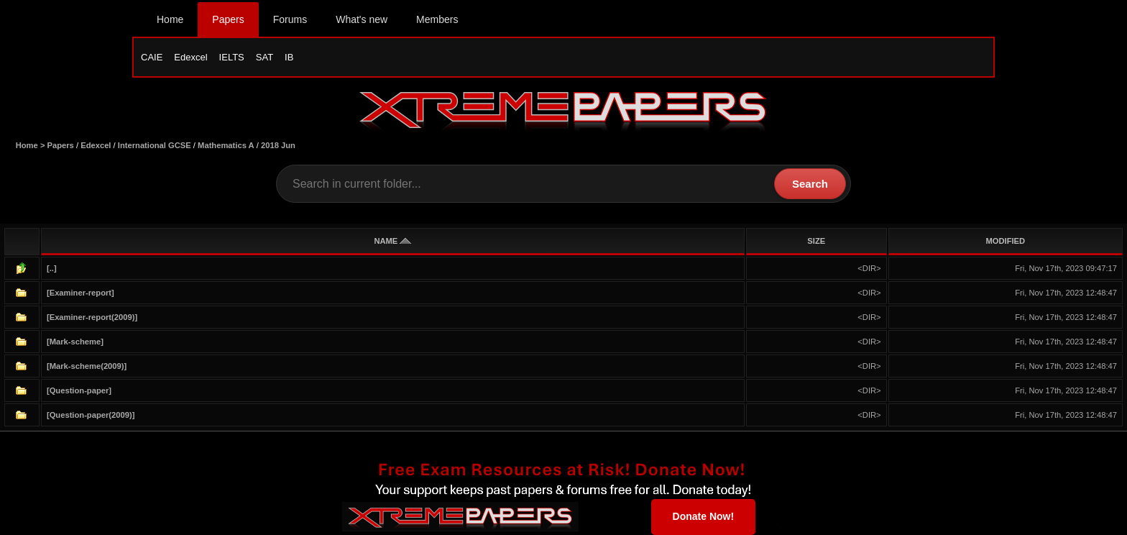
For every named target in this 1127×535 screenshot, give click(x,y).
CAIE (151, 57)
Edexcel (190, 57)
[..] (52, 268)
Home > (31, 145)
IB (289, 57)
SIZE (816, 241)
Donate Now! (704, 516)
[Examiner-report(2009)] (92, 317)
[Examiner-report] (80, 292)
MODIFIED (1005, 241)
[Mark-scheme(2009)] (86, 366)
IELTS (231, 57)
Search (810, 184)
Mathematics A (226, 145)
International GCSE (154, 145)
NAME (392, 241)
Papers (228, 19)
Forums (290, 19)
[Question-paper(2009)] (90, 415)
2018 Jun (278, 145)
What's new (361, 19)
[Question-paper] (79, 390)
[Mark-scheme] (75, 341)
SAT (264, 57)
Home (170, 19)
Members (437, 19)
